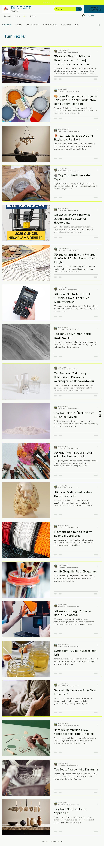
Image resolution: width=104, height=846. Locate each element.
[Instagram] (100, 415)
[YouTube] (100, 411)
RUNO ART (21, 8)
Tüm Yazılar (6, 25)
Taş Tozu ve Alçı (32, 25)
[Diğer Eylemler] (97, 51)
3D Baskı (18, 25)
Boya (77, 25)
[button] (99, 25)
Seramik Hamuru (50, 25)
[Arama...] (64, 9)
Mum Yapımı (66, 25)
